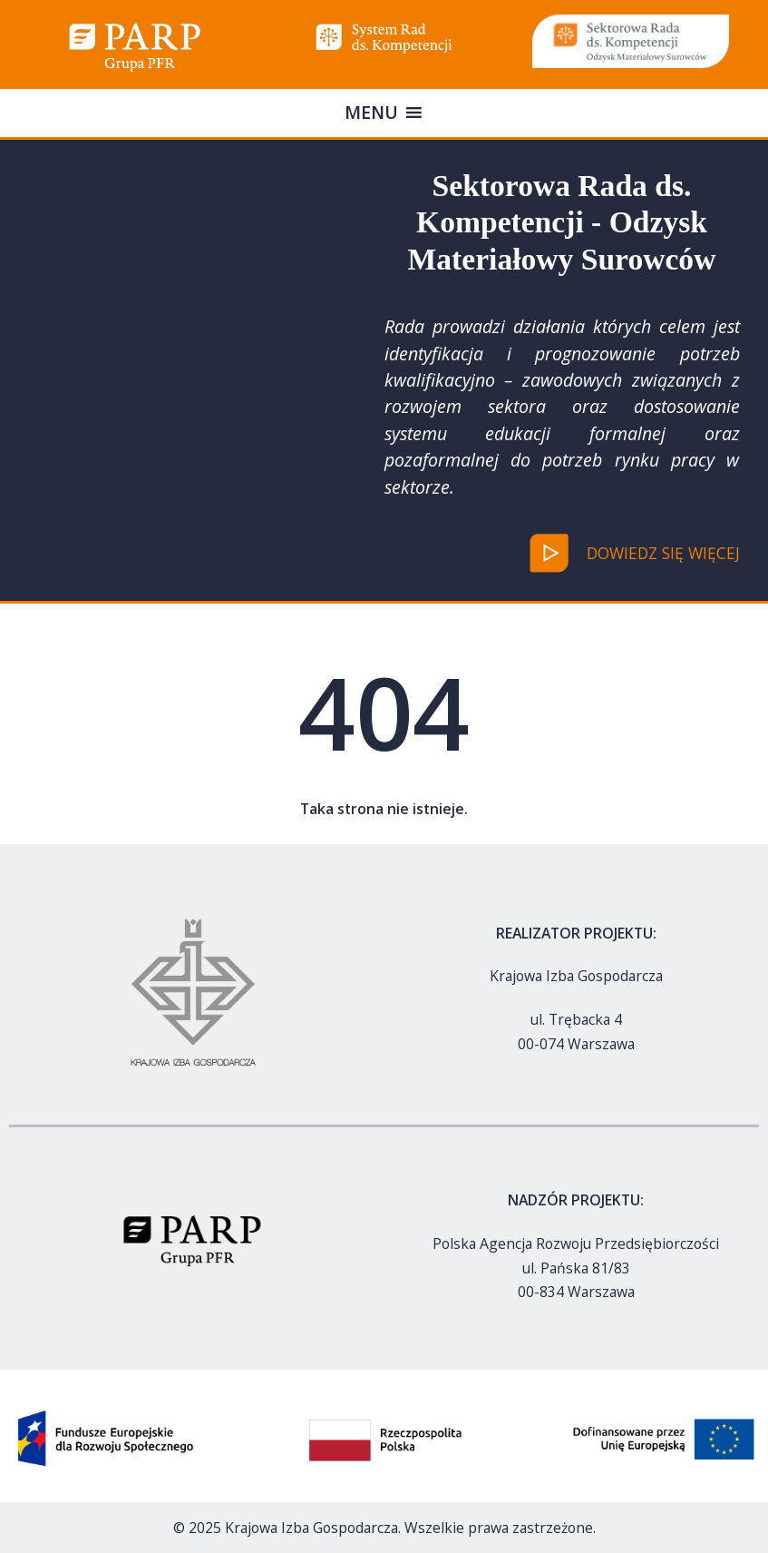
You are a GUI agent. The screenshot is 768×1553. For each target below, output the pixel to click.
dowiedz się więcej (663, 553)
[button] (371, 113)
